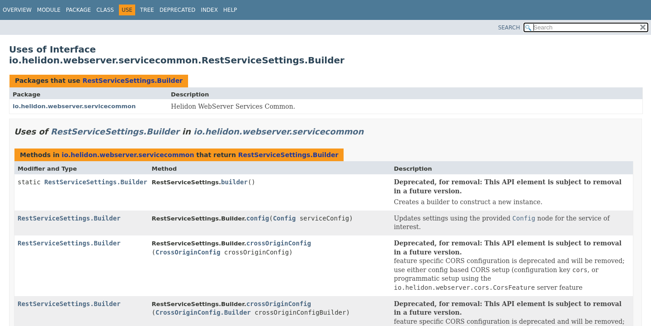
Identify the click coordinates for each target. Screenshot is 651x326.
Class (105, 10)
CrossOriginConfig (188, 252)
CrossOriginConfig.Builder (203, 312)
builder (234, 182)
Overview (17, 10)
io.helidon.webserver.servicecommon (74, 106)
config (257, 218)
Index (209, 10)
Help (230, 10)
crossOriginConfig (278, 243)
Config (284, 218)
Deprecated (178, 10)
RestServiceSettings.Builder (132, 80)
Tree (147, 10)
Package (78, 10)
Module (49, 10)
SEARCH (509, 27)
